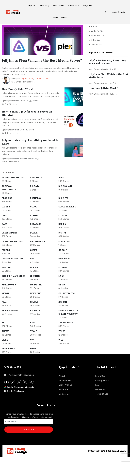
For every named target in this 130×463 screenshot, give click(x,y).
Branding (35, 204)
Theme (5, 337)
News (64, 17)
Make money (9, 291)
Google (62, 256)
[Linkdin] (19, 388)
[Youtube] (31, 388)
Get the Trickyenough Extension (22, 393)
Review (23, 164)
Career (6, 213)
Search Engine (10, 317)
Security (35, 317)
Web (60, 346)
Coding (34, 222)
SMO (32, 329)
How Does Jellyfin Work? (17, 95)
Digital (62, 239)
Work (33, 355)
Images (34, 273)
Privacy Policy (102, 387)
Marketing (36, 291)
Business (63, 204)
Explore (31, 5)
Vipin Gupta (6, 107)
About (94, 26)
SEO (4, 329)
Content (38, 84)
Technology (25, 107)
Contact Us (96, 44)
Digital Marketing (12, 247)
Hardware (64, 265)
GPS (32, 265)
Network (35, 299)
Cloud (30, 84)
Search (62, 308)
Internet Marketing (13, 282)
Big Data (35, 192)
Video (46, 84)
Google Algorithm (12, 265)
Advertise (95, 40)
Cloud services (67, 213)
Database (35, 230)
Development (9, 239)
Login (114, 12)
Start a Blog (43, 5)
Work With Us (97, 35)
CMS (4, 222)
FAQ (97, 391)
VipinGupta (14, 85)
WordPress (8, 355)
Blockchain (65, 192)
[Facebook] (6, 388)
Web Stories (58, 5)
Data (4, 230)
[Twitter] (13, 388)
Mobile (6, 299)
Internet (63, 273)
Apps (24, 84)
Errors (6, 256)
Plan (4, 308)
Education (64, 247)
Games (33, 256)
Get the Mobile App (16, 397)
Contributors (73, 5)
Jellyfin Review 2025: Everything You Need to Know (107, 62)
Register (122, 12)
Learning (35, 282)
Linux (61, 282)
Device (34, 239)
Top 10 (61, 337)
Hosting (6, 273)
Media (16, 107)
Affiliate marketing (13, 184)
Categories (87, 5)
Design (62, 230)
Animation (36, 184)
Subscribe (29, 436)
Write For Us (97, 31)
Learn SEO (100, 382)
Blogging (7, 204)
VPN (32, 346)
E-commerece (38, 247)
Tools (55, 17)
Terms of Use (101, 400)
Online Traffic (66, 299)
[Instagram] (25, 388)
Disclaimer (100, 395)
